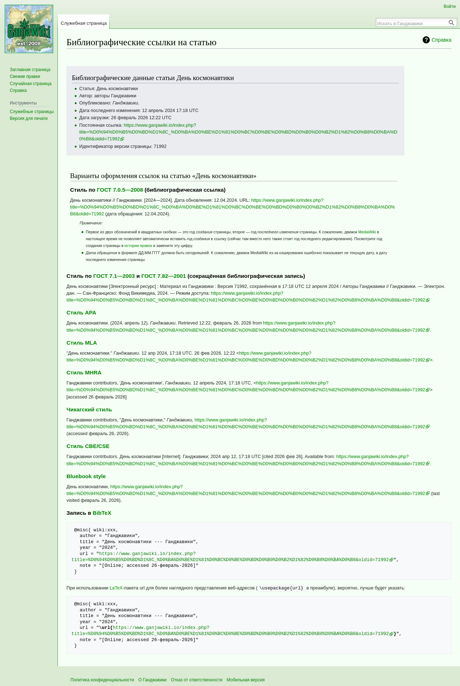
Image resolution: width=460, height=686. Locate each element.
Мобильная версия (246, 679)
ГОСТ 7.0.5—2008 (120, 190)
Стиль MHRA (84, 372)
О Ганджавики (152, 679)
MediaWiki (367, 232)
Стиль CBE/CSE (88, 446)
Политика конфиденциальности (102, 679)
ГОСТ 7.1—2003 (114, 276)
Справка (441, 40)
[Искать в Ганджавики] (412, 23)
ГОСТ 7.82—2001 (163, 276)
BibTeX (102, 513)
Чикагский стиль (89, 409)
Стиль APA (81, 312)
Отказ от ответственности (196, 679)
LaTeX (116, 588)
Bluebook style (86, 476)
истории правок (138, 245)
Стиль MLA (81, 343)
